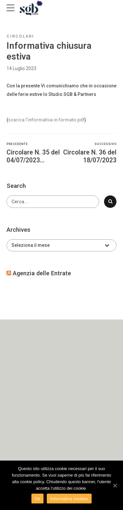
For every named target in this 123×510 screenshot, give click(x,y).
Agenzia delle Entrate (42, 273)
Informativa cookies (69, 498)
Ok (37, 498)
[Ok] (115, 485)
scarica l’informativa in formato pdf (46, 119)
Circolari (20, 36)
